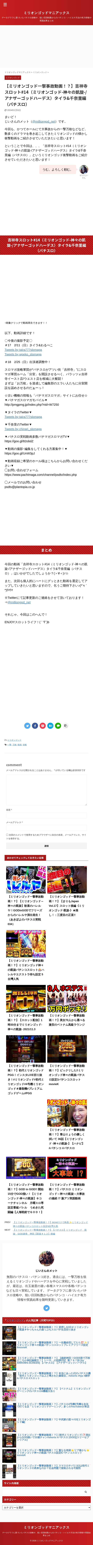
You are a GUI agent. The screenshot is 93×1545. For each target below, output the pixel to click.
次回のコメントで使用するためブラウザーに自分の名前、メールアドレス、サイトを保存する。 (46, 837)
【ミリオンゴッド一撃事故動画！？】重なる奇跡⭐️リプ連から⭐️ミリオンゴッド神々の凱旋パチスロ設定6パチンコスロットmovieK (53, 1452)
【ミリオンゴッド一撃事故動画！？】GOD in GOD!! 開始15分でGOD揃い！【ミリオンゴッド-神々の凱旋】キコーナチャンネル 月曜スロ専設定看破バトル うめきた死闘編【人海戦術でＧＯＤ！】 (26, 1198)
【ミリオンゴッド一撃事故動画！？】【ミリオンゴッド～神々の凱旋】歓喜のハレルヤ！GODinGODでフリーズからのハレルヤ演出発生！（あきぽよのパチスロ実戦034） (26, 910)
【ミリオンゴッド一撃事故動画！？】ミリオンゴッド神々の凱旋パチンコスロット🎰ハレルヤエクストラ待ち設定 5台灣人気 (26, 970)
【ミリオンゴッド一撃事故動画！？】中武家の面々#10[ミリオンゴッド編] (54, 1420)
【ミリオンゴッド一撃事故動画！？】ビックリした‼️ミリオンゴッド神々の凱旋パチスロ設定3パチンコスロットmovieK (67, 1075)
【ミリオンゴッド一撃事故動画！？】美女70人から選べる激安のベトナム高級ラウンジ (67, 1020)
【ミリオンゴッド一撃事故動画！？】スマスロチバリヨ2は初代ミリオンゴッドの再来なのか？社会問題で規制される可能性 (53, 1466)
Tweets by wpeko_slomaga (23, 354)
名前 (9, 810)
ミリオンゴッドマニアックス (47, 13)
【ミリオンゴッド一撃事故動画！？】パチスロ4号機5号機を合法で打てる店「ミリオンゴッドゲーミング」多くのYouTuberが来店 (53, 1405)
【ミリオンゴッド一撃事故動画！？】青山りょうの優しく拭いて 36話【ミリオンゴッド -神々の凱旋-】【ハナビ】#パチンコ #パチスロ (67, 1139)
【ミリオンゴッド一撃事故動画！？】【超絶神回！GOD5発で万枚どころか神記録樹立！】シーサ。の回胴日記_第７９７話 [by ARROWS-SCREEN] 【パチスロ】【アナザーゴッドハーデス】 (53, 1360)
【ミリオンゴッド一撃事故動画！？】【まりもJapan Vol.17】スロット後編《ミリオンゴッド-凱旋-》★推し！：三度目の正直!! (67, 906)
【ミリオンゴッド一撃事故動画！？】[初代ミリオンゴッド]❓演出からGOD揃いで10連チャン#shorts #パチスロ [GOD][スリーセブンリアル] (53, 1437)
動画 (20, 745)
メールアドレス (14, 822)
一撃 (9, 745)
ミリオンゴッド (14, 740)
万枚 (15, 745)
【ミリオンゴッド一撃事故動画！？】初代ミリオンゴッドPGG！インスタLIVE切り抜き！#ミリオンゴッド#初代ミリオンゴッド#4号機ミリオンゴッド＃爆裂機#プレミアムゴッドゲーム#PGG (26, 1079)
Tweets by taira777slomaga (23, 349)
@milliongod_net (43, 121)
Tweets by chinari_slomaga (23, 429)
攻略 (25, 745)
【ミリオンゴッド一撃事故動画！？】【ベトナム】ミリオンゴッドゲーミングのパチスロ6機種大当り (54, 1389)
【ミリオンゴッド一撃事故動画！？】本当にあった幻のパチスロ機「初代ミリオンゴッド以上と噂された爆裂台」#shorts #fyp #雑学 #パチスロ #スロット (54, 1375)
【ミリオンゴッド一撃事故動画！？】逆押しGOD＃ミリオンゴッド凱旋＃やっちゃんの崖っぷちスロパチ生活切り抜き (53, 1328)
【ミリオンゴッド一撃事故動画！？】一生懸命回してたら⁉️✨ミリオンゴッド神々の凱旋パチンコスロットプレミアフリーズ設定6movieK (53, 1345)
